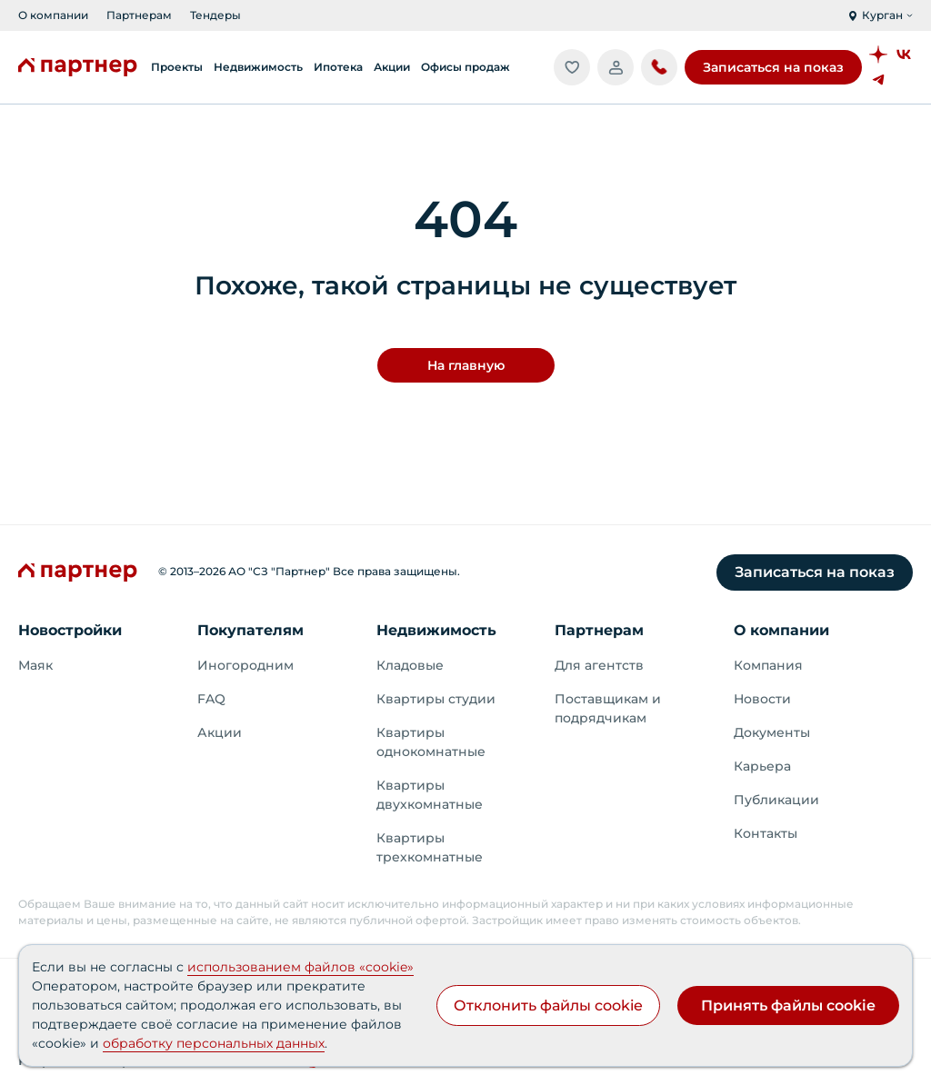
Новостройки (70, 630)
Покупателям (250, 630)
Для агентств (599, 665)
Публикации (776, 799)
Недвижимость (436, 630)
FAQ (211, 699)
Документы (772, 732)
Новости (762, 699)
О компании (53, 15)
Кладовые (410, 665)
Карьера (762, 766)
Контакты (765, 833)
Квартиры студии (436, 699)
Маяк (35, 665)
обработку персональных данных (214, 1043)
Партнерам (139, 15)
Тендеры (215, 15)
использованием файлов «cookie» (300, 967)
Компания (768, 665)
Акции (219, 732)
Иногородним (245, 665)
